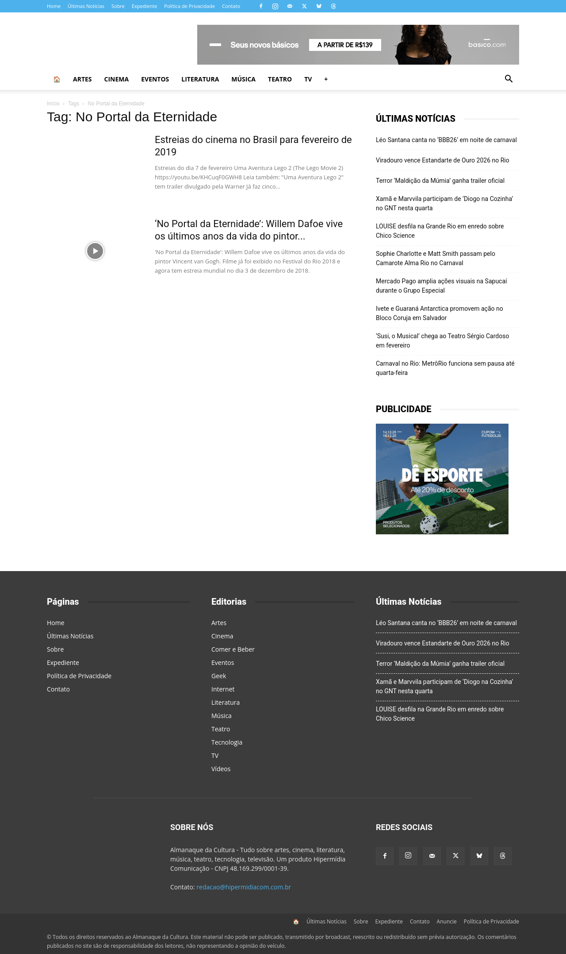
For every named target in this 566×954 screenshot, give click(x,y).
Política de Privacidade (189, 6)
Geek (218, 676)
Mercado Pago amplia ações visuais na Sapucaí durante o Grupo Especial (441, 286)
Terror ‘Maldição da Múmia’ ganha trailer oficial (440, 180)
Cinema (116, 79)
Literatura (200, 79)
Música (243, 79)
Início (53, 103)
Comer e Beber (233, 649)
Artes (82, 79)
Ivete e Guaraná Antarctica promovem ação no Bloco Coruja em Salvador (439, 313)
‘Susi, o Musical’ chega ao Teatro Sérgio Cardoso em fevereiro (442, 340)
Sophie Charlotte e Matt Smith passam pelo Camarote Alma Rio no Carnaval (435, 258)
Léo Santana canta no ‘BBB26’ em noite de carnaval (446, 139)
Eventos (155, 79)
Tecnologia (226, 742)
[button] (508, 80)
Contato (231, 6)
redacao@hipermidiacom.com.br (243, 887)
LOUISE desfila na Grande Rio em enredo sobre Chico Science (440, 231)
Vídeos (220, 769)
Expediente (144, 6)
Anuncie (447, 921)
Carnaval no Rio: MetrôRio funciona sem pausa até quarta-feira (445, 368)
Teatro (280, 79)
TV (308, 79)
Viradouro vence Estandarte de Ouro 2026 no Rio (442, 160)
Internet (223, 689)
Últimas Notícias (86, 6)
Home (54, 6)
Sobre (118, 6)
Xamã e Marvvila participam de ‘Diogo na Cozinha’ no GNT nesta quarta (444, 203)
